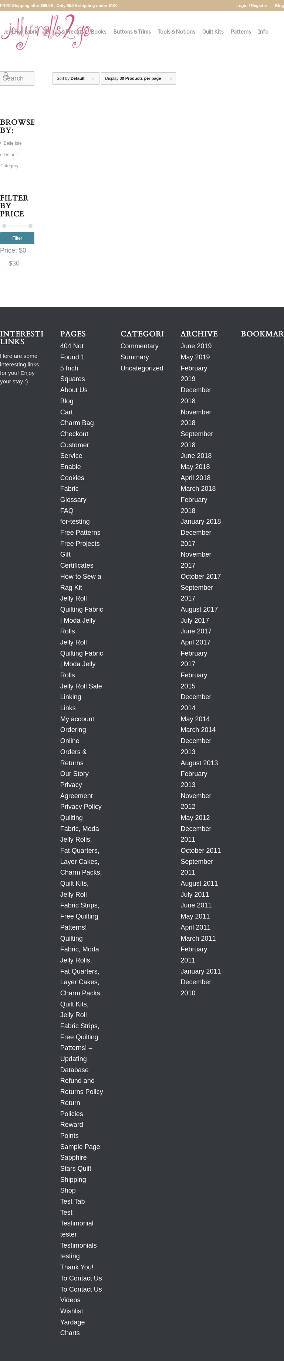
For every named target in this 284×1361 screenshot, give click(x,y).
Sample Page (80, 1146)
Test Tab (72, 1201)
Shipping (73, 1179)
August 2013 (199, 763)
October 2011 (200, 850)
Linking (70, 697)
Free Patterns (80, 532)
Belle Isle (13, 143)
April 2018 (195, 478)
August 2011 (199, 883)
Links (68, 708)
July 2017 (194, 620)
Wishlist (71, 1311)
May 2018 (195, 467)
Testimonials (78, 1245)
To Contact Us (81, 1278)
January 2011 (200, 971)
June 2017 (196, 631)
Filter (17, 238)
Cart (66, 412)
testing (70, 1256)
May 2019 (195, 357)
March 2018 (198, 488)
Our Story (74, 773)
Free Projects (80, 543)
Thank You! (77, 1267)
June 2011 (196, 905)
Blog (279, 5)
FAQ (67, 510)
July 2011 (194, 894)
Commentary (140, 346)
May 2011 (195, 916)
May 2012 (195, 817)
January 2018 (200, 521)
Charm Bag (77, 423)
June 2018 (196, 455)
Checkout (74, 434)
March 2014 (198, 729)
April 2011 (195, 927)
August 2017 (199, 609)
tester (68, 1234)
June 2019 (196, 346)
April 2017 (195, 642)
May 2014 (195, 719)
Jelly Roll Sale (81, 686)
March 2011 (198, 938)
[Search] (6, 75)
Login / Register (251, 5)
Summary (135, 357)
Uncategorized (142, 368)
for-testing (75, 521)
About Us (74, 390)
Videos (70, 1300)
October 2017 (200, 576)
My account (77, 719)
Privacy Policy (81, 806)
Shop (68, 1190)
